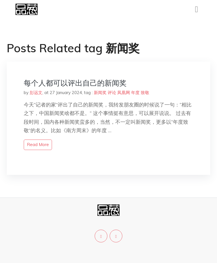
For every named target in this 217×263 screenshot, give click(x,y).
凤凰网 (123, 92)
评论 (112, 92)
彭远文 (36, 92)
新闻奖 (100, 92)
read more (38, 144)
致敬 (145, 92)
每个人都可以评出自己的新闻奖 (75, 83)
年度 (135, 92)
